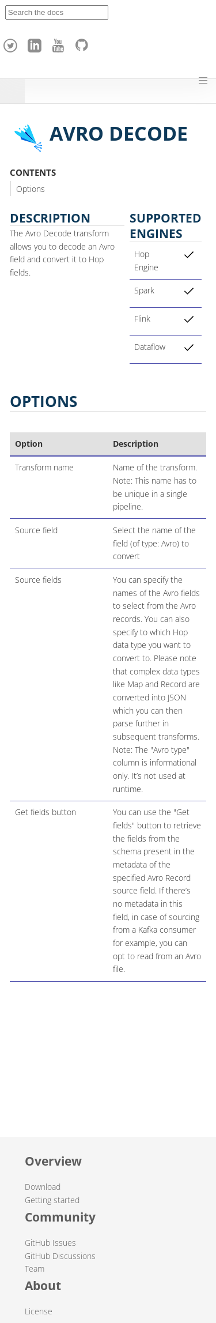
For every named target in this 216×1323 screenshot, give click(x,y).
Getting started (52, 1199)
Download (42, 1186)
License (38, 1311)
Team (34, 1268)
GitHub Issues (50, 1242)
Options (30, 188)
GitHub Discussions (60, 1255)
